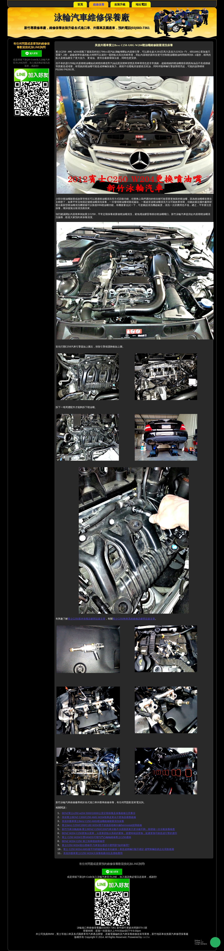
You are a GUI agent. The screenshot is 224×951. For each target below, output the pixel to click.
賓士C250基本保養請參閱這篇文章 (86, 618)
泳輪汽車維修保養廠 (91, 17)
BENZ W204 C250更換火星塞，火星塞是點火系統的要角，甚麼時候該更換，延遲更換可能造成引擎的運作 (119, 833)
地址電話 (141, 4)
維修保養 (98, 4)
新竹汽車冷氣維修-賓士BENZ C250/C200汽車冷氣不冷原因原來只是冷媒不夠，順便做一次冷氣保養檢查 (118, 829)
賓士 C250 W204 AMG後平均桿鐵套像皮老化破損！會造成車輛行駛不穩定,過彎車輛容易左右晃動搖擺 (118, 849)
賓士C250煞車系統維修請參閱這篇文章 (134, 618)
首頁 (80, 4)
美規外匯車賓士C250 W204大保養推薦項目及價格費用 (93, 853)
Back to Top (215, 942)
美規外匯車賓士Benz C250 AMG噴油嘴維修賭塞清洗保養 (93, 821)
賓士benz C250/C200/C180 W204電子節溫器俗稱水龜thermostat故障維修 (102, 825)
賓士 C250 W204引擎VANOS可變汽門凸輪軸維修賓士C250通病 (96, 837)
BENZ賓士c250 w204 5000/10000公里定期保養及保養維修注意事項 (98, 813)
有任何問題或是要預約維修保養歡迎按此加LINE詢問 (111, 863)
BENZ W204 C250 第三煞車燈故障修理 (83, 841)
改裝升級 (120, 4)
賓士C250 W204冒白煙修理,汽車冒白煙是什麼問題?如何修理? (95, 845)
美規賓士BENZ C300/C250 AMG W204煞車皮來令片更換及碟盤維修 (99, 817)
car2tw (146, 937)
